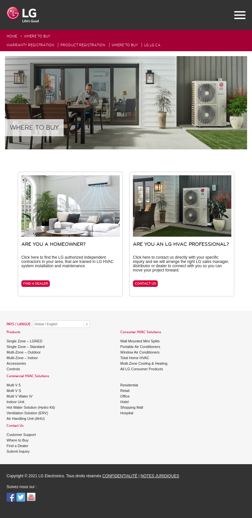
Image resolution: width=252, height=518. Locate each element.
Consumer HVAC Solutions (140, 332)
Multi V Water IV (19, 396)
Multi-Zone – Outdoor (24, 352)
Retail (125, 391)
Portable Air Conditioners (140, 347)
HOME (12, 36)
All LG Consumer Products (141, 369)
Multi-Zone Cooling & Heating (144, 363)
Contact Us (15, 426)
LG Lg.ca (152, 45)
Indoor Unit (15, 402)
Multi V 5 (14, 385)
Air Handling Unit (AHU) (26, 419)
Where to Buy (18, 440)
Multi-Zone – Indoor (22, 358)
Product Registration (82, 45)
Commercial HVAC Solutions (28, 376)
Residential (129, 385)
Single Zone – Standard (26, 347)
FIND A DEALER (35, 284)
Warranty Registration (30, 45)
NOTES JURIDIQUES (160, 476)
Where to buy (37, 36)
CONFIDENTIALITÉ (119, 476)
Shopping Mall (131, 407)
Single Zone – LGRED (24, 341)
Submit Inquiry (18, 451)
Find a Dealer (17, 446)
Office (125, 396)
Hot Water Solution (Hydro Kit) (31, 407)
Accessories (16, 363)
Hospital (127, 413)
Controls (13, 369)
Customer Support (21, 435)
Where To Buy (125, 45)
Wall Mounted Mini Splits (140, 341)
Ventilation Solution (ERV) (27, 413)
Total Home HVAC (134, 358)
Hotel (124, 402)
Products (13, 332)
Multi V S (14, 391)
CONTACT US (145, 284)
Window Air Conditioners (140, 352)
